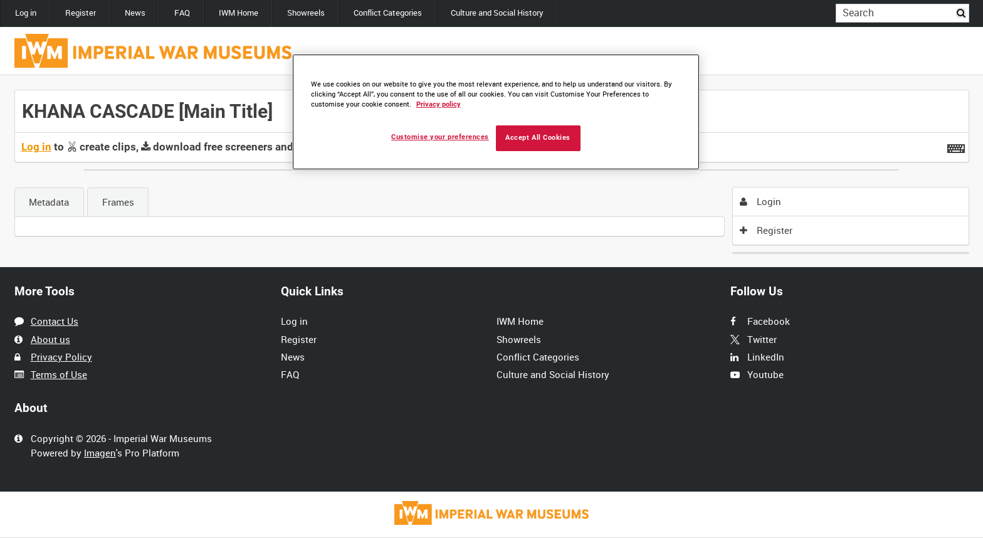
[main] (491, 171)
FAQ (182, 13)
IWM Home (238, 13)
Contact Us (54, 321)
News (135, 13)
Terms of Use (59, 374)
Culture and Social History (497, 13)
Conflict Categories (388, 13)
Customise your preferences (440, 137)
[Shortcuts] (956, 146)
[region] (496, 112)
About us (50, 339)
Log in (25, 13)
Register (80, 13)
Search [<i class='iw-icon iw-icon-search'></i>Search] (961, 12)
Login (760, 201)
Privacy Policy (61, 357)
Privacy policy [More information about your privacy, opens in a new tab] (438, 104)
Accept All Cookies (537, 138)
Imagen (100, 452)
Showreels (306, 13)
